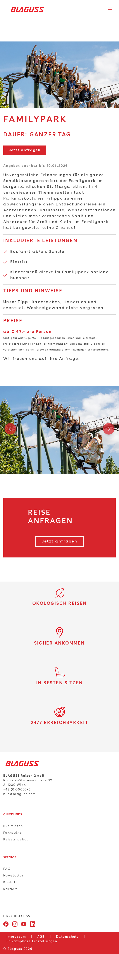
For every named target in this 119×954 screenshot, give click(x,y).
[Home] (25, 9)
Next (109, 430)
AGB (41, 936)
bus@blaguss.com (19, 794)
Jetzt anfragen (25, 150)
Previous (10, 430)
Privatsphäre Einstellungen (32, 941)
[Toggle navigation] (110, 9)
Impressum (16, 936)
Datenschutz (67, 936)
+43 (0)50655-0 (17, 789)
